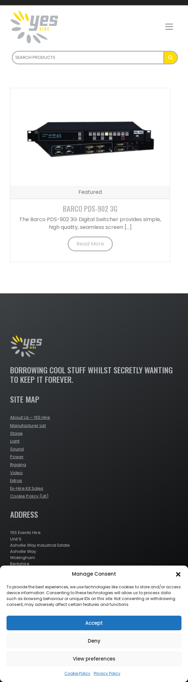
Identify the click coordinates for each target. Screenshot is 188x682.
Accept (94, 623)
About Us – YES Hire (30, 417)
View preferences (94, 658)
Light (15, 441)
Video (16, 472)
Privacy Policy (107, 673)
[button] (178, 574)
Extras (16, 480)
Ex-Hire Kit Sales (26, 488)
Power (17, 457)
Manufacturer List (28, 425)
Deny (94, 640)
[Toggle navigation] (169, 26)
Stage (16, 433)
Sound (17, 449)
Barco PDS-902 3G (90, 208)
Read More (90, 243)
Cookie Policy (77, 673)
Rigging (18, 464)
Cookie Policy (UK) (29, 496)
